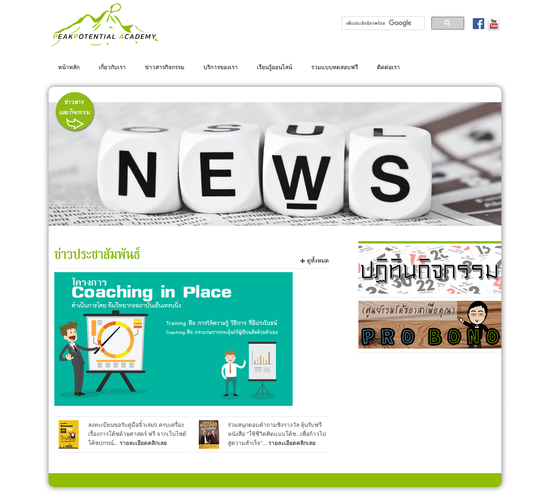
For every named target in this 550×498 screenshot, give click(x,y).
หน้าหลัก (69, 67)
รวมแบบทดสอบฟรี (334, 67)
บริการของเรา (221, 67)
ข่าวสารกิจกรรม (164, 67)
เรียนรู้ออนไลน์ (274, 67)
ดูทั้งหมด (318, 260)
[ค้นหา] (382, 23)
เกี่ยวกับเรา (112, 67)
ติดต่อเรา (388, 67)
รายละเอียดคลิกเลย (143, 443)
